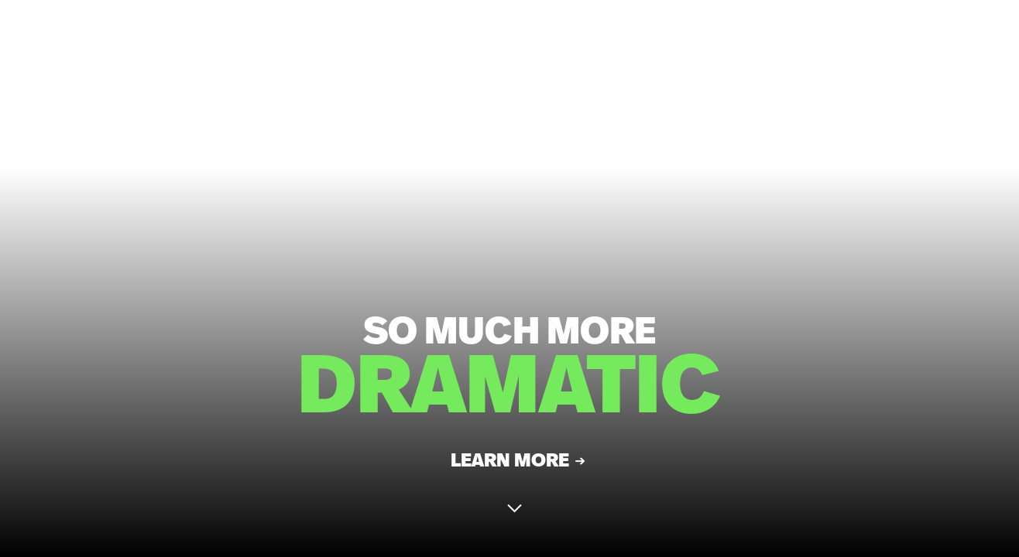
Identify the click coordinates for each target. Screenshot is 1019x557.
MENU (854, 38)
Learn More (510, 465)
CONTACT (938, 38)
